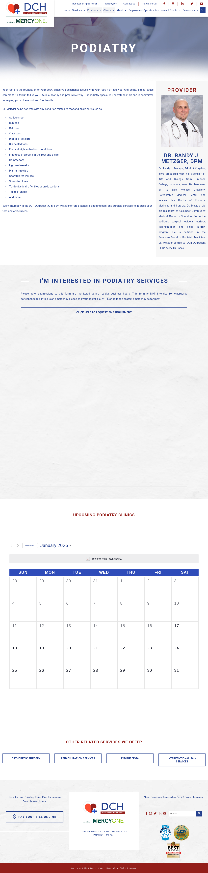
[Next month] (18, 545)
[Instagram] (173, 4)
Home (66, 10)
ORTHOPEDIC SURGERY (26, 758)
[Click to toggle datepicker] (55, 545)
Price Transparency (51, 797)
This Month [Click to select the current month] (30, 545)
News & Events (171, 10)
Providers (94, 10)
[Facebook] (164, 4)
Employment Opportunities (144, 10)
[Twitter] (192, 4)
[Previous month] (11, 545)
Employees (111, 3)
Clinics (109, 10)
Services (78, 10)
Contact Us (129, 3)
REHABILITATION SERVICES (78, 758)
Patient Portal (149, 3)
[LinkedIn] (182, 4)
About (121, 10)
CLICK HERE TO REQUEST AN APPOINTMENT (104, 312)
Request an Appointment (85, 3)
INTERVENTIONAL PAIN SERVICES (181, 760)
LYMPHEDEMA (130, 758)
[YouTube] (201, 4)
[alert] (107, 559)
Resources (190, 10)
